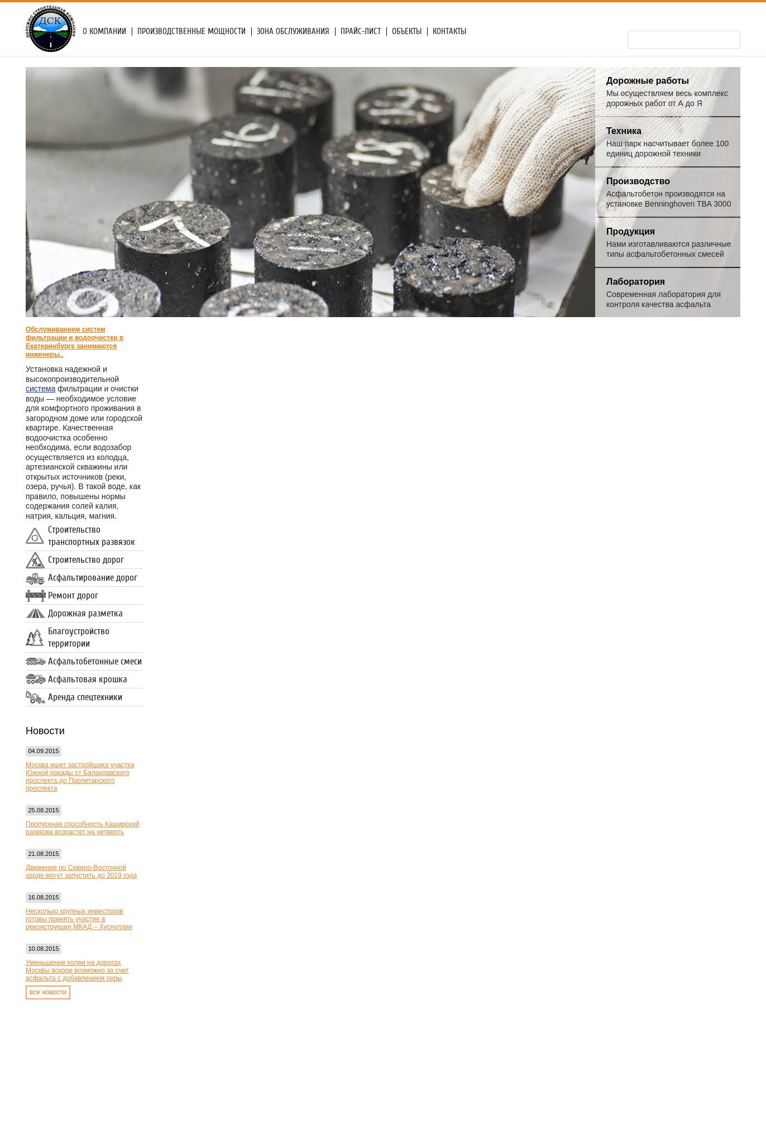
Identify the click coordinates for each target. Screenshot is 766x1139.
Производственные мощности (191, 31)
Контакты (449, 31)
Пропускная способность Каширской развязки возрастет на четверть (82, 828)
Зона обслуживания (293, 31)
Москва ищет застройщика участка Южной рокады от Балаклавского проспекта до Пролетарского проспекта (80, 776)
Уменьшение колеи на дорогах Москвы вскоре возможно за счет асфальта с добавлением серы (77, 970)
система (40, 388)
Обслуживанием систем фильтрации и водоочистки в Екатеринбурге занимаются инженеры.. (74, 342)
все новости (48, 992)
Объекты (407, 31)
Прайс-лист (361, 31)
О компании (104, 31)
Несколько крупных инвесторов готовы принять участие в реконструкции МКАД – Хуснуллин (79, 919)
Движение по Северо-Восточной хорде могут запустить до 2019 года (81, 871)
